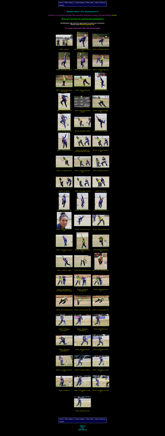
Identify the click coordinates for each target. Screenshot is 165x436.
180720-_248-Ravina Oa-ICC (64, 202)
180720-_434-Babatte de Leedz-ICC (82, 382)
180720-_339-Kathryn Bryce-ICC (100, 281)
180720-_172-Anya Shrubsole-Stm (100, 142)
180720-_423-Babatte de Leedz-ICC (100, 362)
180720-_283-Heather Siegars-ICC (64, 242)
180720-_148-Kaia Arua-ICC (100, 123)
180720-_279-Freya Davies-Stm (100, 221)
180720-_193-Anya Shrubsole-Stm (82, 163)
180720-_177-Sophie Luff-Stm (64, 162)
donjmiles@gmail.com (86, 24)
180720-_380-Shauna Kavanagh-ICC (82, 321)
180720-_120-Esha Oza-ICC (64, 123)
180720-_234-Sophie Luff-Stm (82, 183)
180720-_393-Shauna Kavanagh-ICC (64, 341)
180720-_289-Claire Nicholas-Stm (100, 242)
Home (61, 2)
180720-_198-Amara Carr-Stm (100, 162)
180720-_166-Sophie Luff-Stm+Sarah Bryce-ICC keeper (82, 142)
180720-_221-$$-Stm (64, 183)
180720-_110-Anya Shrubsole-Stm (100, 103)
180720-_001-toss (64, 41)
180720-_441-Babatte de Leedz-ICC (100, 382)
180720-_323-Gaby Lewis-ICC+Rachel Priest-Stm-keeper (64, 281)
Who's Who (89, 2)
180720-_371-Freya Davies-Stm (100, 301)
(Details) (114, 15)
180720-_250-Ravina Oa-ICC (82, 202)
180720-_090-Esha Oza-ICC (64, 102)
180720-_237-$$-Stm (100, 183)
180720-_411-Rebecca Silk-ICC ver (64, 362)
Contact (61, 5)
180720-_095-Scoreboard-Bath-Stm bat (82, 103)
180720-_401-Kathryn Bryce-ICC (82, 341)
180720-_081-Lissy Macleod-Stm (82, 82)
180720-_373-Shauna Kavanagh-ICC (64, 321)
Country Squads (80, 2)
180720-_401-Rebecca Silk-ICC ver (100, 341)
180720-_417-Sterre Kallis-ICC (82, 361)
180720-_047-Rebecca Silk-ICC (82, 61)
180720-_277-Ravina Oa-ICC (82, 221)
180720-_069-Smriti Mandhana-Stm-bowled (64, 82)
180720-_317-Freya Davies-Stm (100, 262)
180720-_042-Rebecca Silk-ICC (100, 41)
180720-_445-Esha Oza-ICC (82, 402)
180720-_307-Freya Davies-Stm (82, 262)
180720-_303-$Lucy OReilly (64, 262)
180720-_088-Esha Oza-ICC (100, 82)
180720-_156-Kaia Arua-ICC (64, 142)
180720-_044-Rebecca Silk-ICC (64, 61)
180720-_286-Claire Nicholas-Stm (82, 242)
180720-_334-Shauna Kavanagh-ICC (82, 281)
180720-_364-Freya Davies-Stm (82, 301)
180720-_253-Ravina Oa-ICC (100, 202)
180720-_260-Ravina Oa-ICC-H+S (64, 221)
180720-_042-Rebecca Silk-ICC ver (82, 41)
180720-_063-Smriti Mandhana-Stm (100, 62)
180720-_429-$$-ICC (64, 382)
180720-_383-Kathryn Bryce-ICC (100, 321)
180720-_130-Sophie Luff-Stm (82, 123)
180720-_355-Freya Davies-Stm (64, 301)
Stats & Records (100, 2)
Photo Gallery (69, 2)
